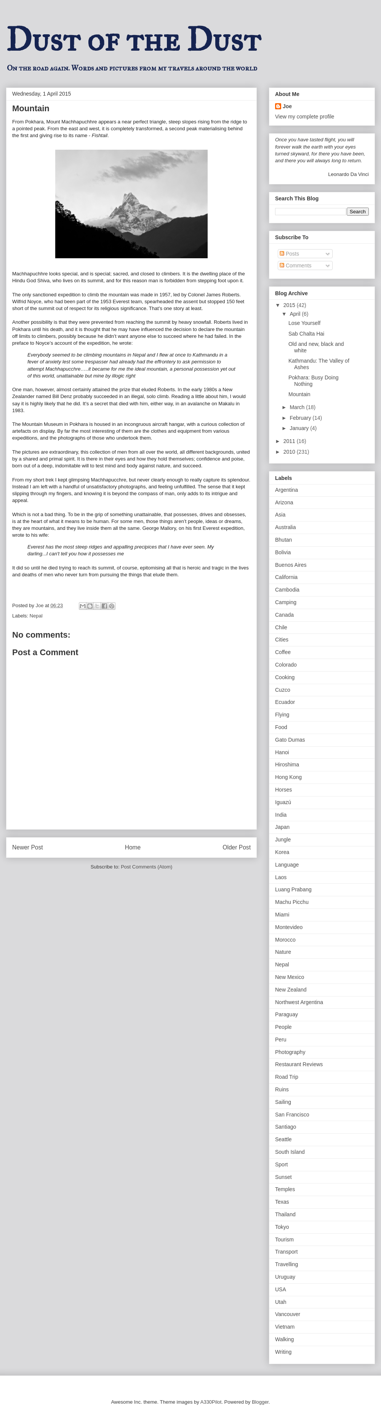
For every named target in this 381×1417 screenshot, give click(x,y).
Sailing (283, 1102)
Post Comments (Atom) (146, 867)
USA (280, 1289)
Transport (286, 1252)
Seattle (283, 1139)
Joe (287, 106)
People (283, 1027)
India (281, 815)
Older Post (237, 847)
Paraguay (286, 1014)
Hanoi (282, 752)
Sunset (283, 1177)
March (298, 407)
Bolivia (283, 552)
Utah (281, 1302)
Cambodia (287, 590)
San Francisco (292, 1115)
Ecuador (285, 702)
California (286, 577)
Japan (282, 827)
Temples (285, 1189)
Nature (283, 952)
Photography (290, 1052)
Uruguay (285, 1277)
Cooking (285, 677)
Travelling (286, 1264)
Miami (282, 915)
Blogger (260, 1402)
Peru (281, 1039)
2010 (290, 452)
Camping (285, 602)
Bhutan (283, 540)
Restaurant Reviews (299, 1064)
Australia (285, 527)
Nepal (36, 616)
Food (281, 727)
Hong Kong (288, 777)
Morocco (285, 940)
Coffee (283, 652)
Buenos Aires (291, 565)
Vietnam (285, 1327)
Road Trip (286, 1077)
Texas (282, 1202)
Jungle (283, 839)
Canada (284, 615)
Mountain (299, 394)
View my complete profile (304, 117)
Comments (296, 265)
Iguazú (283, 802)
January (300, 428)
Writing (283, 1352)
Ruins (282, 1089)
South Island (290, 1152)
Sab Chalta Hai (306, 334)
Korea (282, 852)
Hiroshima (287, 764)
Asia (280, 515)
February (301, 418)
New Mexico (289, 977)
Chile (281, 627)
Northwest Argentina (299, 1002)
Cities (281, 640)
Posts (289, 254)
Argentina (286, 490)
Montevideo (289, 927)
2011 (290, 441)
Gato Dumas (290, 740)
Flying (282, 715)
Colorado (286, 665)
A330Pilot (211, 1402)
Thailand (285, 1214)
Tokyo (282, 1227)
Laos (281, 877)
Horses (283, 790)
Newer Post (27, 847)
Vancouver (287, 1314)
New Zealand (291, 990)
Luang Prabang (293, 889)
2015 (290, 305)
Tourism (284, 1239)
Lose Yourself (304, 323)
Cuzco (282, 690)
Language (287, 865)
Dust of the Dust (133, 39)
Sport (281, 1164)
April (296, 314)
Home (133, 847)
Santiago (285, 1127)
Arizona (284, 502)
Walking (284, 1339)
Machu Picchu (292, 902)
